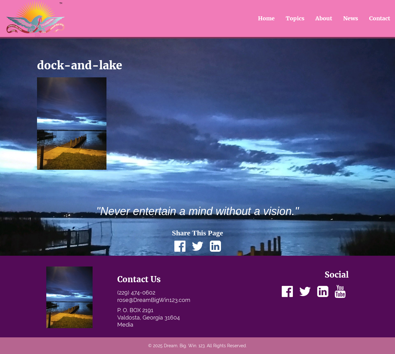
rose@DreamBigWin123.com (153, 300)
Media (125, 324)
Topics (295, 18)
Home (266, 18)
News (350, 18)
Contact (379, 18)
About (323, 18)
